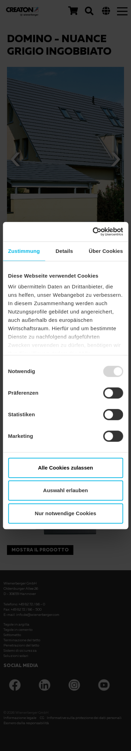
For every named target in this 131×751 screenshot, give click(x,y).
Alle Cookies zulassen (65, 468)
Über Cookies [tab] (106, 251)
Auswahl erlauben (65, 490)
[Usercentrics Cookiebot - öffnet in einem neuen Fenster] (93, 231)
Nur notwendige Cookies (65, 513)
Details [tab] (64, 251)
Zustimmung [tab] (24, 251)
